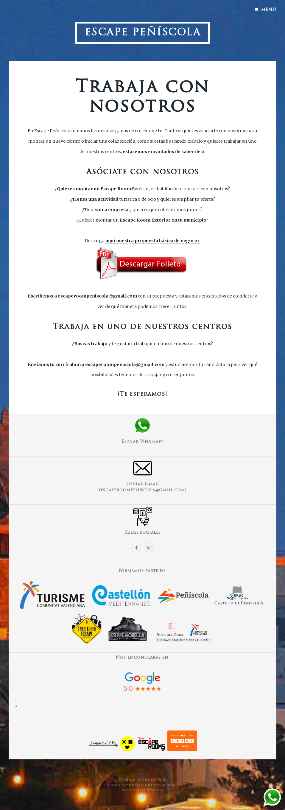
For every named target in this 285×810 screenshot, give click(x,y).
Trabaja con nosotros (143, 779)
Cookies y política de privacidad (142, 785)
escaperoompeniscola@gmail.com (97, 296)
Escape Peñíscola (143, 33)
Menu (268, 10)
